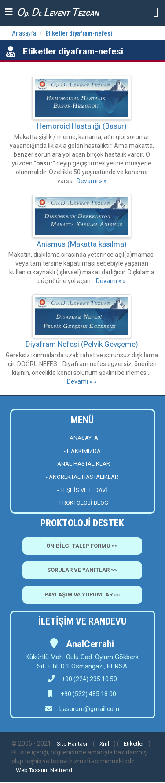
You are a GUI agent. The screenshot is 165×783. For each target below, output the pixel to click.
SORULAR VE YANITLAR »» (82, 570)
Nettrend (61, 770)
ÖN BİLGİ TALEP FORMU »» (82, 545)
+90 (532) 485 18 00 (87, 693)
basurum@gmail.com (89, 708)
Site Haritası (72, 743)
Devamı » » (91, 180)
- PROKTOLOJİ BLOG (82, 502)
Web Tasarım (32, 770)
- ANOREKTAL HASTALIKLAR (82, 477)
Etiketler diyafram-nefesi (78, 33)
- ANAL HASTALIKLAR (82, 463)
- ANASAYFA (82, 438)
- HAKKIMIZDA (82, 451)
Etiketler (134, 743)
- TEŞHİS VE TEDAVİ (82, 490)
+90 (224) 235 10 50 (82, 678)
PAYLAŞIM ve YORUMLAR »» (82, 594)
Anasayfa (24, 33)
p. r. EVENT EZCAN (58, 12)
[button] (156, 11)
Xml (104, 743)
